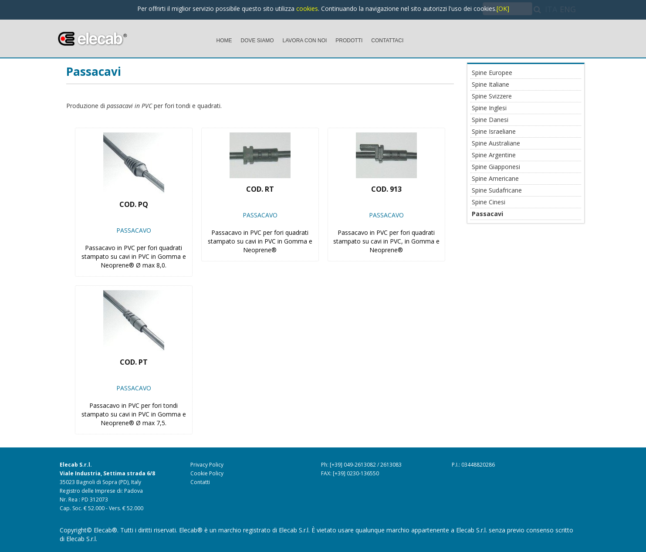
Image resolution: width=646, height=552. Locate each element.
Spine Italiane (490, 84)
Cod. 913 (386, 189)
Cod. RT (260, 189)
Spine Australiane (496, 143)
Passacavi (93, 71)
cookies (307, 8)
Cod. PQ (133, 204)
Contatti (200, 482)
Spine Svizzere (492, 96)
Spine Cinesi (488, 202)
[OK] (503, 8)
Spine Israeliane (494, 131)
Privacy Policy (206, 464)
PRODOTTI (348, 40)
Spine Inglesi (489, 108)
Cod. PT (134, 362)
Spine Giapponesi (496, 167)
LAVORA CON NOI (305, 40)
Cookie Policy (206, 473)
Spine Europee (492, 72)
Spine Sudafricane (497, 190)
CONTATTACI (387, 40)
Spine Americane (495, 178)
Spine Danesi (490, 119)
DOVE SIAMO (257, 40)
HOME (224, 40)
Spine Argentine (494, 155)
